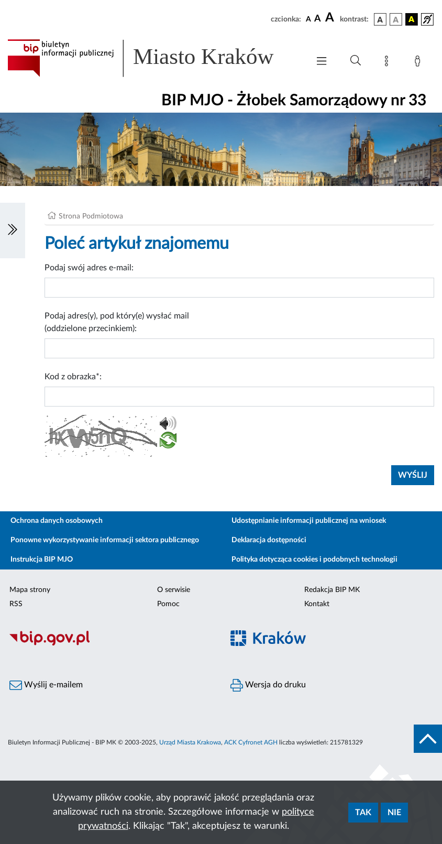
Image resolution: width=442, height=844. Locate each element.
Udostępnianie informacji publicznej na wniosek (308, 520)
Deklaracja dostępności (268, 540)
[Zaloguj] (419, 63)
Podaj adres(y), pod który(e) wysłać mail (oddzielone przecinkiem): (117, 322)
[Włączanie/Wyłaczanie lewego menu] (12, 230)
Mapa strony (29, 590)
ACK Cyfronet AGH (251, 742)
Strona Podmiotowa (91, 216)
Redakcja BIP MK (332, 590)
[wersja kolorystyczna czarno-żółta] (411, 19)
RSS (16, 604)
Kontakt (316, 604)
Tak (363, 812)
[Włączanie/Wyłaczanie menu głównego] (321, 62)
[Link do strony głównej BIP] (153, 58)
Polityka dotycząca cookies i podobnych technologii (314, 559)
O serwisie (173, 590)
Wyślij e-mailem (46, 685)
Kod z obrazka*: (73, 376)
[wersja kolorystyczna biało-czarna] (396, 19)
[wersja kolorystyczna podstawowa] (380, 19)
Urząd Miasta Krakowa (190, 742)
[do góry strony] (428, 739)
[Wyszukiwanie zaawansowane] (355, 61)
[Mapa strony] (388, 63)
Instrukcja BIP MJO (41, 559)
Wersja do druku (268, 685)
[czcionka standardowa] (308, 19)
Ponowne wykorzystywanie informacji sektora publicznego (104, 540)
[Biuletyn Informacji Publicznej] (110, 644)
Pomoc (168, 604)
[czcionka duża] (331, 17)
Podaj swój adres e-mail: (89, 268)
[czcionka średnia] (317, 19)
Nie (394, 812)
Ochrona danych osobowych (56, 520)
